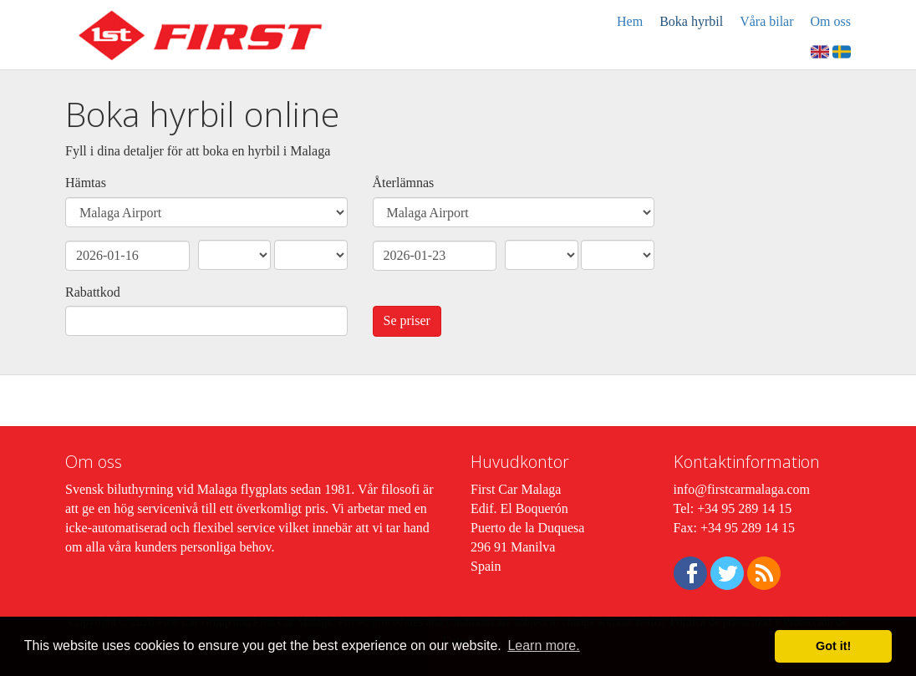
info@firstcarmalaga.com (742, 489)
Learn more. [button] (543, 645)
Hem (630, 21)
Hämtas (85, 182)
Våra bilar (766, 21)
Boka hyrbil (691, 21)
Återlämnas (404, 182)
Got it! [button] (833, 646)
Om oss (831, 21)
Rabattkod (92, 292)
